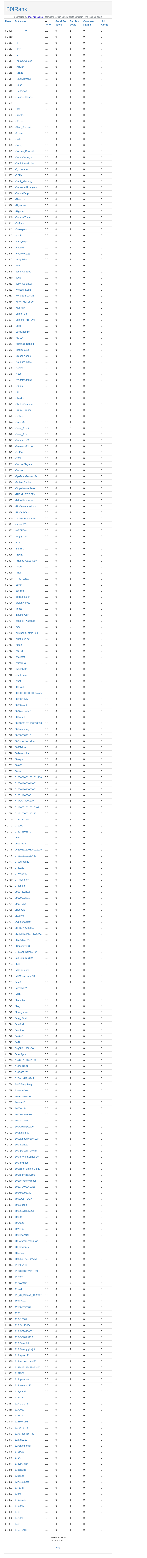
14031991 (20, 1500)
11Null (18, 1289)
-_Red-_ (19, 572)
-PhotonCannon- (24, 404)
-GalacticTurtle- (23, 217)
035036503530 (23, 831)
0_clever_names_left (26, 952)
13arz (18, 1494)
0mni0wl (19, 1024)
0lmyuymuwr (21, 1012)
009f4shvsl (21, 747)
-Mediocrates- (22, 350)
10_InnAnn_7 (22, 1247)
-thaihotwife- (21, 669)
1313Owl (19, 1451)
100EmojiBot (22, 1132)
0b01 (17, 964)
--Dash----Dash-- (24, 97)
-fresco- (19, 608)
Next (58, 1548)
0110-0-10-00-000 (24, 801)
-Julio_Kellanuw (23, 283)
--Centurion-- (22, 91)
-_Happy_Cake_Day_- (27, 560)
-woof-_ (19, 681)
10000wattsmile (23, 1114)
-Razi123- (20, 422)
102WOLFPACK (23, 1199)
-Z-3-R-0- (20, 548)
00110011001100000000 (28, 723)
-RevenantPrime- (24, 446)
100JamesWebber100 (26, 1138)
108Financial (22, 1235)
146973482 (21, 1530)
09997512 (20, 904)
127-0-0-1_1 (21, 1403)
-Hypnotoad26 (22, 253)
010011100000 (23, 795)
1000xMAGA (22, 1120)
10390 (18, 1217)
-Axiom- (19, 133)
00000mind (21, 705)
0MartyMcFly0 (22, 940)
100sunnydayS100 (25, 1175)
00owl (18, 771)
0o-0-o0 (19, 1036)
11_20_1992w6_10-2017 (28, 1295)
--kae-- (18, 109)
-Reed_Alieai (22, 428)
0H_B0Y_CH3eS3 (24, 928)
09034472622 (22, 892)
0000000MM (21, 699)
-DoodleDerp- (22, 193)
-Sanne (19, 470)
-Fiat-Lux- (20, 199)
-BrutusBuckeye (23, 157)
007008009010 (23, 735)
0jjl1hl (18, 994)
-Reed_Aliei (21, 434)
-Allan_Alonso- (23, 127)
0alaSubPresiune (24, 958)
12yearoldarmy (23, 1446)
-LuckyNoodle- (22, 331)
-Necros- (19, 368)
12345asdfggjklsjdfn (25, 1349)
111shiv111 (21, 1265)
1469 (17, 1524)
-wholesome (21, 675)
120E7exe (20, 1301)
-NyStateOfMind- (24, 380)
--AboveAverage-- (24, 61)
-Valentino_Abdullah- (26, 518)
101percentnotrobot (25, 1180)
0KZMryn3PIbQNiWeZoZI (28, 934)
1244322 (19, 1397)
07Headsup (21, 873)
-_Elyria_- (20, 554)
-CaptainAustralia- (24, 163)
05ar (17, 837)
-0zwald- (19, 115)
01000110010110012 (26, 783)
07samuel (20, 885)
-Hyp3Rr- (20, 247)
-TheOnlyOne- (22, 512)
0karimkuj (20, 1000)
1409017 (19, 1506)
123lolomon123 (23, 1385)
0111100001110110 (25, 813)
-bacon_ (19, 584)
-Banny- (19, 145)
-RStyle (19, 416)
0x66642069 (21, 1066)
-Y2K (17, 542)
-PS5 (17, 392)
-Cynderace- (21, 169)
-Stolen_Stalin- (23, 482)
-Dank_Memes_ (23, 181)
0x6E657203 (21, 1072)
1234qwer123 (22, 1355)
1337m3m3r (21, 1463)
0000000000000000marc (28, 693)
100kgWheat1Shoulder (27, 1156)
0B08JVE (20, 910)
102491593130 (23, 1193)
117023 (19, 1277)
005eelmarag (22, 729)
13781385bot (22, 1482)
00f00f (18, 765)
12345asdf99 (22, 1343)
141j (17, 1512)
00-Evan (19, 687)
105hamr (19, 1223)
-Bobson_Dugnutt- (25, 151)
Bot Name (20, 21)
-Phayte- (19, 398)
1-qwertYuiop (22, 1090)
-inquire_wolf (22, 615)
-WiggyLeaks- (22, 536)
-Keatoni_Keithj (23, 289)
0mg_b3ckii (21, 1018)
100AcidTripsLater (24, 1126)
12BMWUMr (21, 1421)
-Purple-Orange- (23, 410)
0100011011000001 (25, 789)
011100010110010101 (27, 807)
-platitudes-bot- (23, 639)
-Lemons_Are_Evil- (25, 320)
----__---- (19, 37)
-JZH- (18, 265)
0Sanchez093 (22, 946)
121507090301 (23, 1307)
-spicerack (20, 663)
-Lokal (18, 326)
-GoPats (19, 223)
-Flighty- (19, 211)
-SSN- (18, 458)
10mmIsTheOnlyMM (26, 1259)
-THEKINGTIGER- (25, 494)
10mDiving (20, 1253)
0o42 (17, 1042)
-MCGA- (19, 338)
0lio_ (17, 1006)
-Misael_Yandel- (23, 356)
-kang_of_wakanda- (25, 621)
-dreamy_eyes (22, 602)
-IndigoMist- (21, 259)
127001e (19, 1409)
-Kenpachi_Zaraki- (25, 295)
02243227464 (22, 819)
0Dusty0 (19, 916)
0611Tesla (20, 843)
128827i (19, 1415)
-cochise (19, 591)
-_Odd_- (19, 566)
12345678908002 (24, 1331)
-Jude (18, 277)
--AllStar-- (20, 67)
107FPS (19, 1229)
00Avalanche (22, 753)
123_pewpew (22, 1379)
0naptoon (20, 1030)
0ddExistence (22, 970)
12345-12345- (22, 1325)
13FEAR (19, 1488)
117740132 (21, 1283)
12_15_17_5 (21, 1427)
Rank (8, 21)
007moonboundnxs (25, 741)
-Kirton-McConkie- (24, 301)
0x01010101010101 (25, 1060)
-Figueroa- (20, 205)
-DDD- (18, 175)
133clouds (20, 1470)
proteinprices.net (35, 17)
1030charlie (21, 1205)
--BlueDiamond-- (24, 79)
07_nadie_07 (22, 879)
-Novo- (18, 374)
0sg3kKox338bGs (24, 1048)
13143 (18, 1457)
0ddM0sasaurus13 (25, 976)
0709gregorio (22, 861)
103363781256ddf (24, 1211)
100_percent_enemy (26, 1150)
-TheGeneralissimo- (25, 506)
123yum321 (21, 1391)
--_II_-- (18, 103)
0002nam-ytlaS (23, 711)
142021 (19, 1518)
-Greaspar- (21, 229)
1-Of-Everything (23, 1084)
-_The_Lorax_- (23, 578)
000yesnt (20, 717)
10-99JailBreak (23, 1096)
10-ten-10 (20, 1102)
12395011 (20, 1373)
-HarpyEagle (21, 241)
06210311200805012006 (28, 849)
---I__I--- (19, 43)
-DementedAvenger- (26, 187)
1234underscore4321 (26, 1361)
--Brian (18, 85)
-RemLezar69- (22, 440)
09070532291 (22, 898)
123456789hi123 (24, 1337)
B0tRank (16, 9)
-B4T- (18, 139)
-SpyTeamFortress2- (26, 476)
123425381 (21, 1319)
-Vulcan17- (21, 524)
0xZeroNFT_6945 (24, 1078)
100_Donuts (21, 1144)
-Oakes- (19, 386)
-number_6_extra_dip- (27, 633)
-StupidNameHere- (25, 488)
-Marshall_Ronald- (25, 344)
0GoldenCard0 (23, 922)
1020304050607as (25, 1187)
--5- (17, 55)
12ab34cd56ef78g (24, 1433)
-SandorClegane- (24, 464)
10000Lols (20, 1108)
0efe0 (18, 982)
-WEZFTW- (21, 530)
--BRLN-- (20, 73)
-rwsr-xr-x (20, 651)
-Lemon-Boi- (21, 314)
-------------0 (21, 30)
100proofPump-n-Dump (27, 1169)
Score (48, 24)
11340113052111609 (26, 1271)
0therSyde (20, 1054)
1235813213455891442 (27, 1367)
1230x (18, 1313)
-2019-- (19, 121)
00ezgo (19, 759)
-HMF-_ (19, 235)
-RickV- (19, 452)
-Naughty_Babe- (24, 362)
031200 (19, 825)
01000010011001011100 (28, 777)
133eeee (19, 1476)
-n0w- (18, 627)
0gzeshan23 (21, 988)
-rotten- (19, 645)
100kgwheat (21, 1162)
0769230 (19, 867)
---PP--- (19, 49)
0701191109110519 (25, 855)
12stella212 (21, 1439)
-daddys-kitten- (23, 597)
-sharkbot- (20, 657)
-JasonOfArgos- (23, 271)
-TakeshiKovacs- (24, 500)
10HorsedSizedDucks (26, 1241)
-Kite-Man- (20, 307)
